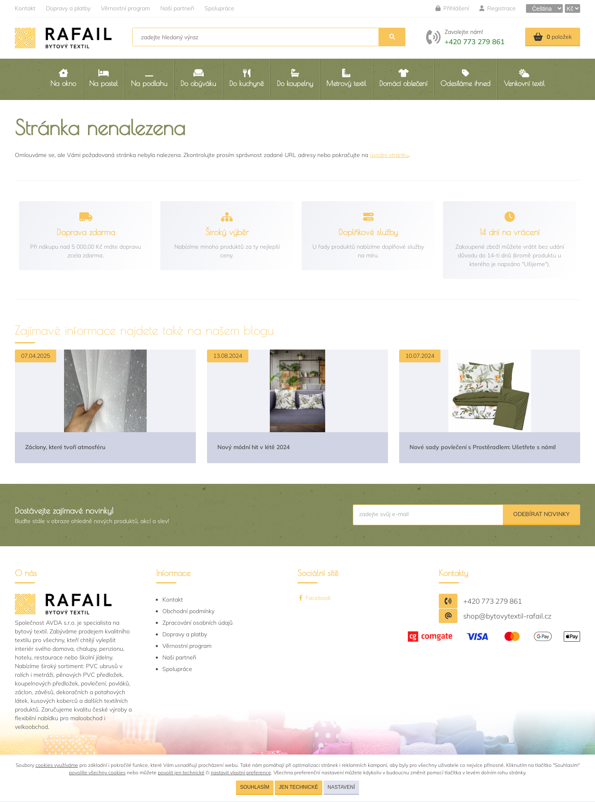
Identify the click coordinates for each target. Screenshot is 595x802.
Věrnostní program (125, 8)
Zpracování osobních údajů (197, 622)
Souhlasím (254, 787)
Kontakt (25, 8)
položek (552, 37)
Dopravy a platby (68, 8)
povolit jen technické (181, 772)
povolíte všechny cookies (97, 772)
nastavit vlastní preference (241, 772)
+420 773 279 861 (475, 41)
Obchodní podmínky (188, 611)
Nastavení (341, 787)
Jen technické (298, 787)
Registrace (497, 8)
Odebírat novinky (541, 514)
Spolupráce (219, 8)
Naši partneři (177, 8)
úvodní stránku (389, 155)
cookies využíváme (57, 765)
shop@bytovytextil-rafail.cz (507, 616)
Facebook (314, 598)
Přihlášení (452, 8)
